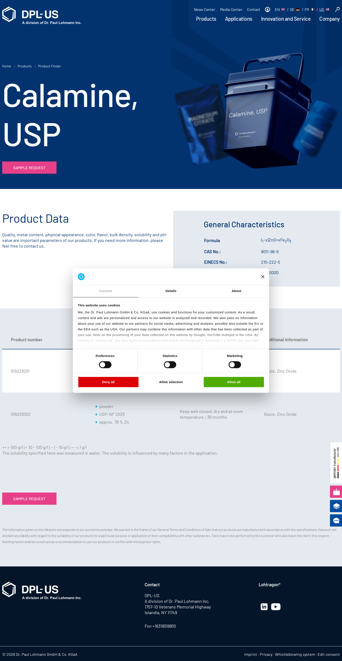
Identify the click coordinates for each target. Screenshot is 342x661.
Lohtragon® (269, 584)
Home (6, 66)
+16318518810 (164, 626)
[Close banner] (262, 276)
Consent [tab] (105, 291)
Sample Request (29, 167)
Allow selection (171, 382)
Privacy (266, 654)
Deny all (108, 382)
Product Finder (49, 66)
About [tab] (236, 291)
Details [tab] (171, 291)
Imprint (250, 654)
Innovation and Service (286, 18)
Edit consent (329, 654)
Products (206, 18)
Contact (253, 9)
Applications (238, 18)
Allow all (233, 382)
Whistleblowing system (295, 654)
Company (329, 18)
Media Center (231, 9)
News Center (204, 9)
